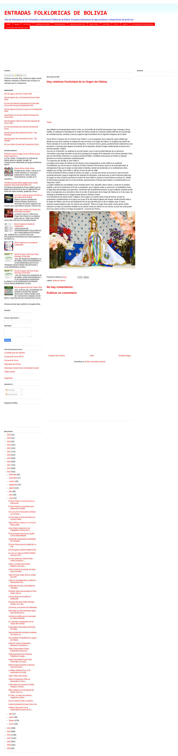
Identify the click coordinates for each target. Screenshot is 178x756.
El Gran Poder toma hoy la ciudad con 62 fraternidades (21, 535)
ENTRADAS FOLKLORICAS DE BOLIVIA (55, 13)
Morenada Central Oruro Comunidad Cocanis (21, 368)
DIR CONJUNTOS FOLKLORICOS (142, 24)
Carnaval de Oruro (11, 360)
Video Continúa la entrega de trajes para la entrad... (22, 570)
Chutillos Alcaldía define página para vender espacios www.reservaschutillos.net (21, 184)
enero (11, 724)
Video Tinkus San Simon (18, 676)
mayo (11, 498)
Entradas (10, 390)
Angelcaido (8, 378)
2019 (9, 458)
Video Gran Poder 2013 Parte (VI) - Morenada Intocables (27, 211)
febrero (12, 720)
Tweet (49, 122)
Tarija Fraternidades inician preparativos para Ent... (19, 650)
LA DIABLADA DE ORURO (14, 353)
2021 (9, 452)
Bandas (17, 24)
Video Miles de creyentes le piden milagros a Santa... (21, 686)
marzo (11, 717)
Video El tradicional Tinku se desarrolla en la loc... (19, 680)
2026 (9, 435)
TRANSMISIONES (59, 24)
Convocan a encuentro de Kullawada (23, 607)
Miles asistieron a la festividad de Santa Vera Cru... (21, 691)
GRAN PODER (94, 24)
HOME (8, 24)
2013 (9, 731)
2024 (9, 441)
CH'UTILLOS (27, 24)
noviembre (13, 478)
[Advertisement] (77, 50)
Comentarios (11, 394)
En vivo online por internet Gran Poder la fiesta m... (21, 560)
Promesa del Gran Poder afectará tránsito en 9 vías (21, 603)
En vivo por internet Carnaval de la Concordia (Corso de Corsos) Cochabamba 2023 (21, 104)
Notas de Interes (59, 281)
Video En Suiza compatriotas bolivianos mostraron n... (20, 644)
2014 (9, 728)
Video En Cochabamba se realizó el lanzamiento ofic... (22, 581)
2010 (9, 741)
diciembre (13, 475)
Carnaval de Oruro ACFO (14, 357)
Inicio (92, 356)
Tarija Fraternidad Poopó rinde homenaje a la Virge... (20, 661)
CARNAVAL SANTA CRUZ (77, 24)
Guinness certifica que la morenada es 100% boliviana (22, 617)
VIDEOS (125, 24)
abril (11, 714)
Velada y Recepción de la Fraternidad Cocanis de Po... (20, 709)
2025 (9, 438)
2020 (9, 455)
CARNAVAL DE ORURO (42, 24)
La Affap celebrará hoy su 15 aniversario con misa (19, 671)
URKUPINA (106, 24)
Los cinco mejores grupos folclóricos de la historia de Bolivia (28, 196)
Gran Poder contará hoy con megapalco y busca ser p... (20, 529)
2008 (9, 748)
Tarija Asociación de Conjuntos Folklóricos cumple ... (20, 655)
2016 (9, 468)
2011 (9, 738)
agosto (12, 488)
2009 (9, 745)
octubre (12, 481)
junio (11, 495)
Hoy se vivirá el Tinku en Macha (21, 701)
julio (11, 491)
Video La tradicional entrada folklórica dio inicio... (19, 565)
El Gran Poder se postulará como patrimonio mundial (21, 507)
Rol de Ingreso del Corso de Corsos (17, 27)
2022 (9, 448)
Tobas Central (9, 372)
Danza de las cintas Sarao (24, 168)
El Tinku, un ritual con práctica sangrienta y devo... (20, 696)
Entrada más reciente (57, 356)
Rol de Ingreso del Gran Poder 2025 (18, 94)
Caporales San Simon (12, 364)
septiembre (13, 485)
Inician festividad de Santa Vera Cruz (23, 704)
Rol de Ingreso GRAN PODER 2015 (22, 550)
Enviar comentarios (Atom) (95, 362)
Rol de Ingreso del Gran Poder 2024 (28, 287)
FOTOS (116, 24)
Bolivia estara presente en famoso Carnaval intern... (22, 666)
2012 (9, 735)
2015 (9, 472)
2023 (9, 445)
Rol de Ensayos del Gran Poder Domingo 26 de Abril (26, 272)
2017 (9, 465)
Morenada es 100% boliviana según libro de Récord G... (22, 612)
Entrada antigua (125, 356)
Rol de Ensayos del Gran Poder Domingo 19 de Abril (26, 255)
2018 (9, 462)
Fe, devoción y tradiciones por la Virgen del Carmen (21, 623)
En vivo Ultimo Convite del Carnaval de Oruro (21, 144)
